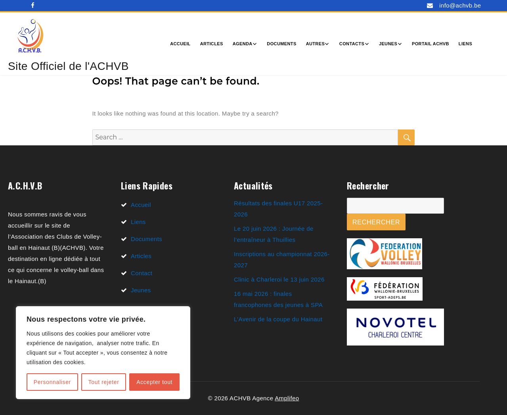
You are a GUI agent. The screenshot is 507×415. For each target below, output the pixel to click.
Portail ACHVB (430, 43)
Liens (465, 43)
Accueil (180, 43)
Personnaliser (52, 382)
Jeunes (388, 43)
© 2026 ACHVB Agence (241, 398)
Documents (281, 43)
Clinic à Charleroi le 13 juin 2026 (279, 279)
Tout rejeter (103, 382)
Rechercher (376, 222)
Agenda (243, 43)
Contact (141, 273)
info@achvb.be (460, 5)
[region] (103, 352)
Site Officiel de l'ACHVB (68, 66)
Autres (315, 43)
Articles (211, 43)
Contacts (351, 43)
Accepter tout (154, 382)
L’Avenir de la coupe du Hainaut (278, 319)
